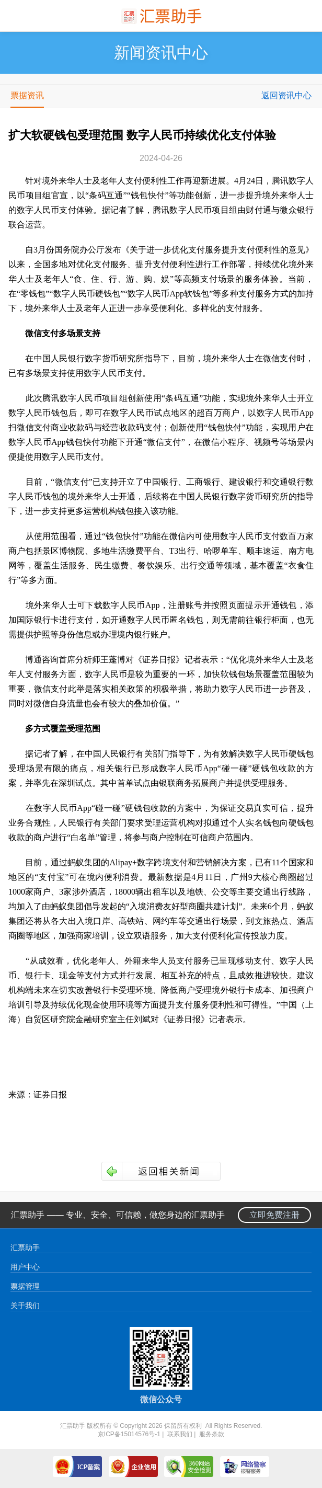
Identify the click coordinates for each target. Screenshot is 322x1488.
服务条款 (211, 1434)
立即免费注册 (274, 1214)
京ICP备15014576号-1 (129, 1434)
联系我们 (179, 1434)
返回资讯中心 (286, 95)
